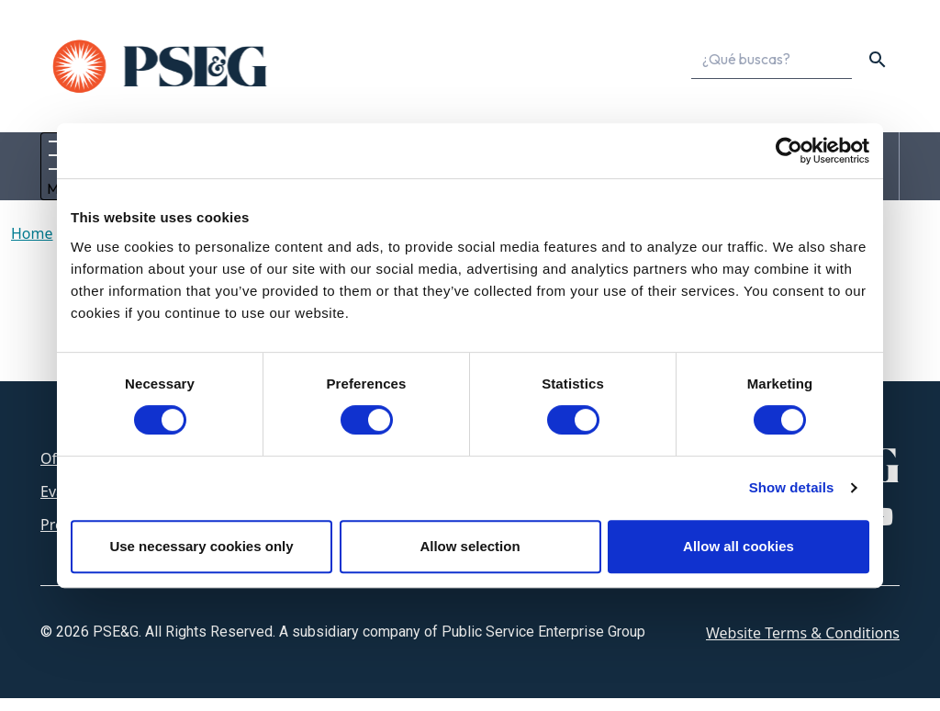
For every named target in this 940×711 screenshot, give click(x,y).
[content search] (878, 59)
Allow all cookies (738, 546)
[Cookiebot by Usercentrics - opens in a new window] (789, 150)
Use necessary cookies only (201, 546)
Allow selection (470, 546)
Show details (791, 487)
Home (32, 246)
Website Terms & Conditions (803, 646)
